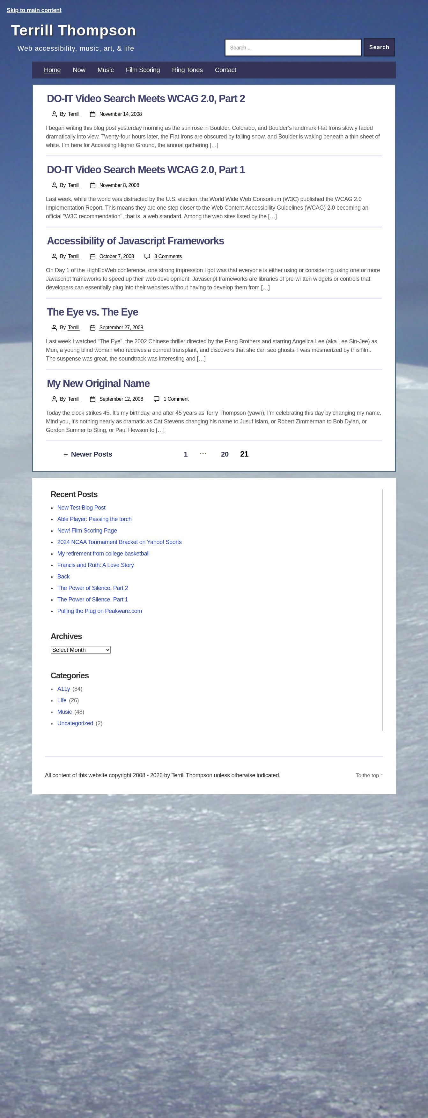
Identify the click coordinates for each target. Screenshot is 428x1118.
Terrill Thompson (83, 29)
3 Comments (169, 262)
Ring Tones (193, 76)
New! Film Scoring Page (87, 536)
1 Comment (178, 405)
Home (53, 76)
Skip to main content (34, 10)
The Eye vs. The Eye (92, 318)
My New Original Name (98, 390)
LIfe (62, 705)
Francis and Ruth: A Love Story (95, 570)
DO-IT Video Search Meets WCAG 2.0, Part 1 (146, 176)
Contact (232, 76)
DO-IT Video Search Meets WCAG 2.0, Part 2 (146, 105)
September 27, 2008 (122, 334)
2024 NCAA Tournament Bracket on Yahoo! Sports (119, 547)
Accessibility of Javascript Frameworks (135, 247)
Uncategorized (75, 728)
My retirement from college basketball (103, 558)
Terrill (73, 120)
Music (107, 76)
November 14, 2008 (121, 120)
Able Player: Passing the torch (94, 524)
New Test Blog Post (81, 513)
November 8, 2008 (120, 192)
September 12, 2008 (122, 405)
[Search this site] (293, 47)
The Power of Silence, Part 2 (92, 593)
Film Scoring (147, 76)
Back (63, 581)
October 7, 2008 (117, 263)
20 (225, 459)
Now (80, 76)
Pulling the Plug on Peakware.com (99, 616)
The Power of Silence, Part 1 (92, 604)
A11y (63, 694)
